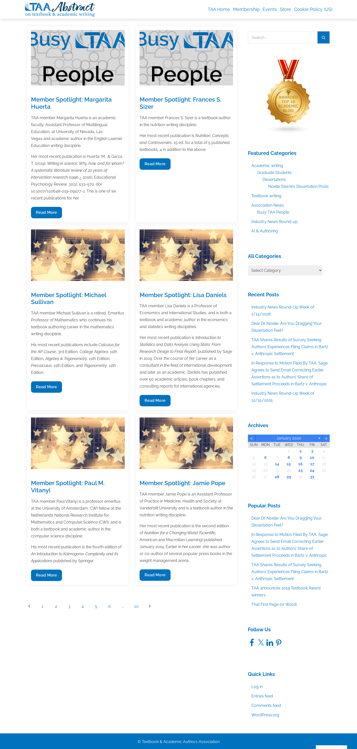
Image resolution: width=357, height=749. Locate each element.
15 (289, 464)
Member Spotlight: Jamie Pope (182, 483)
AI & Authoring (264, 231)
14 (277, 464)
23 (300, 470)
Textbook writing (266, 196)
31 (312, 476)
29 (289, 476)
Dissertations (274, 179)
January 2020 (288, 438)
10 (136, 606)
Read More (46, 213)
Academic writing (267, 165)
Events (270, 9)
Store (285, 9)
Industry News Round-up (274, 221)
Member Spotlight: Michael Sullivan (68, 298)
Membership (246, 9)
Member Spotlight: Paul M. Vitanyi (68, 486)
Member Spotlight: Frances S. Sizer (180, 103)
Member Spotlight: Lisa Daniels (183, 295)
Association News (267, 205)
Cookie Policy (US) (313, 9)
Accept (296, 734)
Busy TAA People (273, 212)
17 (312, 464)
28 (277, 476)
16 (300, 464)
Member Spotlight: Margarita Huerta (71, 103)
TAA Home (219, 9)
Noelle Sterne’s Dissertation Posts (298, 186)
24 (312, 470)
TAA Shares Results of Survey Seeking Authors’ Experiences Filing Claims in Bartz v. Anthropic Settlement (289, 346)
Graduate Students (274, 172)
